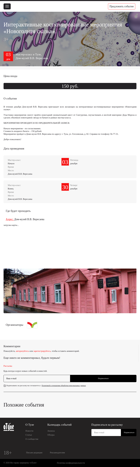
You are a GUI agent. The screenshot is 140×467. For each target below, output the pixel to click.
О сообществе (31, 439)
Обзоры (51, 435)
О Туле (29, 424)
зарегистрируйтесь (42, 351)
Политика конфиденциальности (71, 463)
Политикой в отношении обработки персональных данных (64, 386)
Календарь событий (59, 424)
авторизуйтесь (22, 351)
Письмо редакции (34, 452)
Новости (29, 431)
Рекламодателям (57, 452)
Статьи (28, 435)
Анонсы (51, 431)
